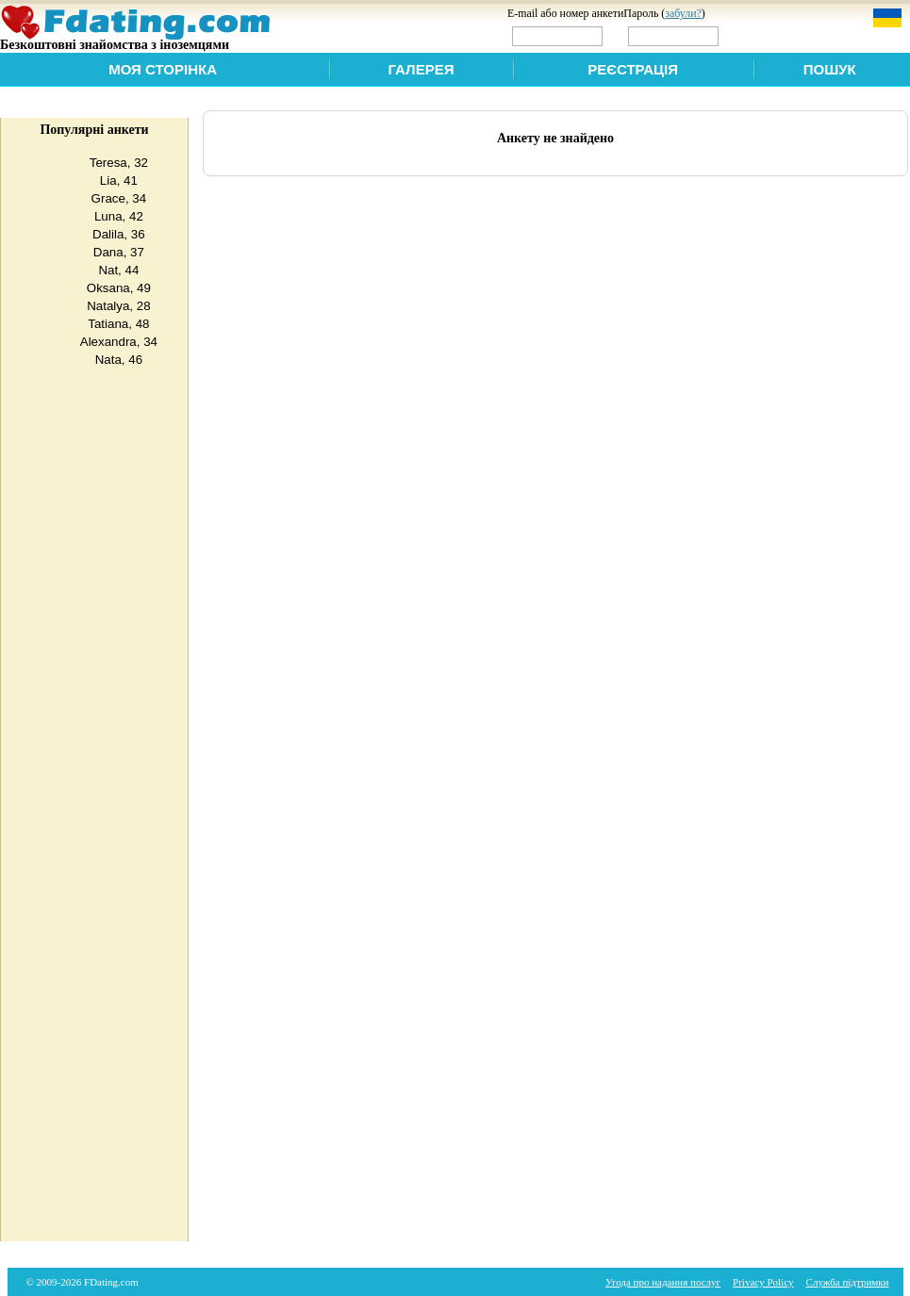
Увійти (762, 35)
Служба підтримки (847, 1282)
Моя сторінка (162, 69)
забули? (683, 13)
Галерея (422, 69)
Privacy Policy (763, 1282)
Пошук (829, 69)
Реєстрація (632, 69)
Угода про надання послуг (662, 1282)
